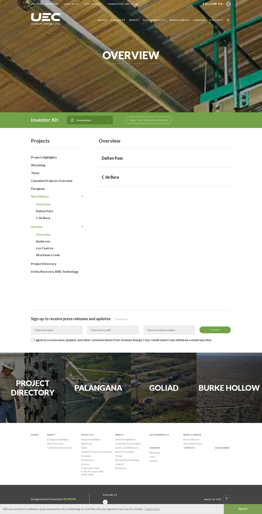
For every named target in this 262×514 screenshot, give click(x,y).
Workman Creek (48, 255)
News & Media (180, 20)
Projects (118, 20)
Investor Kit (44, 120)
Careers (199, 20)
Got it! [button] (243, 508)
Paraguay (38, 188)
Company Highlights (58, 439)
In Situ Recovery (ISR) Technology (55, 271)
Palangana (98, 387)
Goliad (164, 387)
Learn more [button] (152, 509)
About (102, 20)
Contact (216, 20)
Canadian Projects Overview (52, 180)
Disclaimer (121, 468)
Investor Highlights (125, 439)
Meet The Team (55, 443)
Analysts (120, 464)
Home (34, 435)
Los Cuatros (45, 248)
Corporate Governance (59, 447)
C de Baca (43, 218)
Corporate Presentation (128, 443)
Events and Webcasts (126, 447)
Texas (35, 173)
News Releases (191, 439)
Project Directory (44, 263)
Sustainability (154, 20)
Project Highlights (44, 157)
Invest (134, 20)
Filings (118, 455)
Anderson (43, 241)
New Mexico (57, 196)
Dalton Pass (44, 211)
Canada (153, 460)
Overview (43, 204)
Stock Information (125, 451)
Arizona (57, 226)
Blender (70, 499)
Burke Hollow (229, 387)
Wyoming (38, 165)
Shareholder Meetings (127, 460)
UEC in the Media (192, 443)
